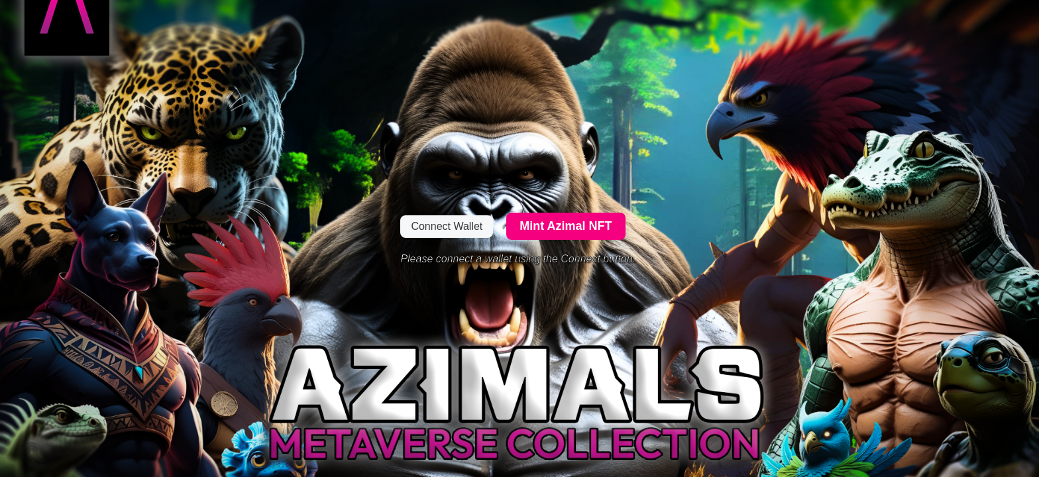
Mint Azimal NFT (566, 226)
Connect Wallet (446, 226)
